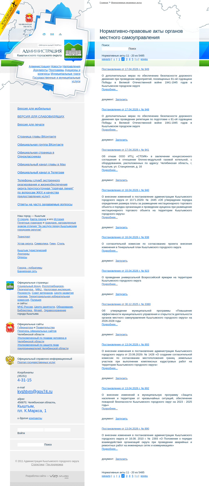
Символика (41, 243)
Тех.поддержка (54, 464)
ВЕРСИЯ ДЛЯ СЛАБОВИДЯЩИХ (41, 116)
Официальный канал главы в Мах (42, 164)
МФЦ (38, 289)
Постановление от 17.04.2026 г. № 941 (125, 149)
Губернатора (25, 327)
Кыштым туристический (32, 250)
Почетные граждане (30, 222)
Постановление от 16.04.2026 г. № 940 (125, 190)
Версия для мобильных (34, 108)
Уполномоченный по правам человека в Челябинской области (42, 339)
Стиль (61, 243)
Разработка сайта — (47, 476)
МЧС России (25, 306)
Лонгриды (24, 253)
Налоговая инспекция (57, 289)
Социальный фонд (29, 286)
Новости (56, 66)
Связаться (52, 34)
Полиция (35, 299)
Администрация (39, 66)
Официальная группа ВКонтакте (40, 144)
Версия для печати (31, 124)
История (59, 219)
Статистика (37, 464)
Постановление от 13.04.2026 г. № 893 (125, 344)
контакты (35, 418)
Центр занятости (44, 306)
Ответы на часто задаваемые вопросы (45, 204)
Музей (38, 310)
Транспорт (24, 236)
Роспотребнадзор (53, 286)
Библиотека (25, 310)
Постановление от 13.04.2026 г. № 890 (125, 428)
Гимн (53, 243)
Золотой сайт (11, 18)
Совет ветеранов (42, 292)
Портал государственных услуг (37, 362)
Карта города (38, 219)
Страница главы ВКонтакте (37, 136)
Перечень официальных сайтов (37, 330)
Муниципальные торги (65, 73)
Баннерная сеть (27, 271)
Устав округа (25, 243)
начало (106, 59)
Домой (44, 34)
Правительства (45, 327)
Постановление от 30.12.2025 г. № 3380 (126, 304)
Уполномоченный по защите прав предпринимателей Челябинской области (43, 346)
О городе (23, 219)
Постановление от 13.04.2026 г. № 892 (125, 388)
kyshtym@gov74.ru (35, 391)
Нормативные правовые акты (126, 2)
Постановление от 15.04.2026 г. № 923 (125, 270)
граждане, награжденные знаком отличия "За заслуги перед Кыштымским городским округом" (47, 226)
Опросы (22, 257)
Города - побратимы (30, 267)
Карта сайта (60, 34)
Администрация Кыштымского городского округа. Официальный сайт (49, 50)
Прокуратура (26, 289)
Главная (104, 2)
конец (144, 59)
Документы (40, 70)
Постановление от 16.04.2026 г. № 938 (125, 237)
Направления (71, 66)
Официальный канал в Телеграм (41, 172)
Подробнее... (110, 89)
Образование (64, 306)
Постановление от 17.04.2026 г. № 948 (125, 109)
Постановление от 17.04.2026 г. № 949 (125, 69)
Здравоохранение (55, 310)
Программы (56, 70)
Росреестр (24, 292)
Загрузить (122, 99)
